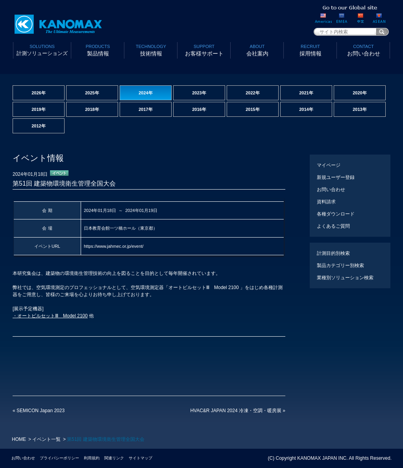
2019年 (38, 109)
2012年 (38, 125)
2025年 (92, 92)
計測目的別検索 (333, 253)
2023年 (199, 92)
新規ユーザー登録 (336, 177)
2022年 (252, 92)
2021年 (306, 92)
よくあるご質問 (333, 226)
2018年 (92, 109)
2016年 (199, 109)
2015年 (252, 109)
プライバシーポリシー (59, 458)
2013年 (359, 109)
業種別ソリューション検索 (345, 277)
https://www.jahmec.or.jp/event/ (114, 246)
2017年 (145, 109)
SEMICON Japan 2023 (39, 410)
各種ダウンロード (336, 214)
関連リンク (114, 458)
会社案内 (257, 50)
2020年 (359, 92)
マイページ (328, 165)
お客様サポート (204, 50)
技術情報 (151, 50)
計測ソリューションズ (42, 49)
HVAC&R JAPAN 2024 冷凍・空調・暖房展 (237, 410)
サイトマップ (140, 458)
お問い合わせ (363, 50)
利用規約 (92, 458)
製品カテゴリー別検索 (340, 265)
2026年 (38, 92)
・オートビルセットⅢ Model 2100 (50, 316)
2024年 (145, 92)
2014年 (306, 109)
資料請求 (326, 202)
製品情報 (98, 50)
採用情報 (310, 50)
